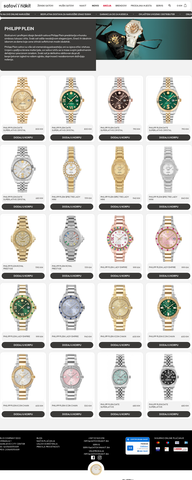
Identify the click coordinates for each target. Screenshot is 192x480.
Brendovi (121, 5)
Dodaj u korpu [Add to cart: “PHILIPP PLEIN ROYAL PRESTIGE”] (23, 275)
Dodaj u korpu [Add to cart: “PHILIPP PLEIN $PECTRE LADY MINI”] (71, 206)
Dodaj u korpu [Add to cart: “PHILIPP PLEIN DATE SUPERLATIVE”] (120, 414)
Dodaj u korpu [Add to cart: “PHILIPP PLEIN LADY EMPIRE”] (120, 275)
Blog (39, 438)
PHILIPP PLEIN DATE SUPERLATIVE (109, 405)
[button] (169, 5)
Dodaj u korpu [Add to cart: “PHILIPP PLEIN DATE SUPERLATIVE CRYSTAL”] (23, 137)
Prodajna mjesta (141, 5)
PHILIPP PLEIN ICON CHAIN (113, 336)
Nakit (84, 5)
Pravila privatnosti (48, 446)
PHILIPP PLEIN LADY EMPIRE (113, 267)
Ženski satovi (46, 5)
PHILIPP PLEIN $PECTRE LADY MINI (66, 198)
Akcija (107, 5)
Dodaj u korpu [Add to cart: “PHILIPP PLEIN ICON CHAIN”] (120, 344)
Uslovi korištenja (47, 443)
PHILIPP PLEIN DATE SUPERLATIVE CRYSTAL (14, 129)
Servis (159, 5)
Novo (95, 5)
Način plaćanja (46, 441)
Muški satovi (67, 5)
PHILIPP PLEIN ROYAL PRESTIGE (13, 267)
